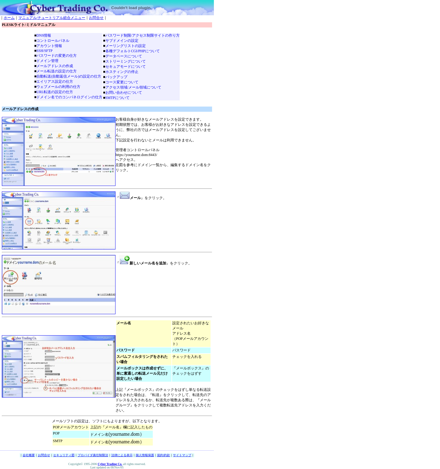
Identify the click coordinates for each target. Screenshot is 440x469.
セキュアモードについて (125, 66)
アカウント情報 (49, 46)
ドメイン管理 (47, 61)
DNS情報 (43, 35)
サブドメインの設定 (121, 40)
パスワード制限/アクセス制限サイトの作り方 (142, 35)
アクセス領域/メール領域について (133, 87)
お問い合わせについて (123, 92)
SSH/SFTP (44, 51)
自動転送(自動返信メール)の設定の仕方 (68, 76)
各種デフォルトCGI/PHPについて (132, 51)
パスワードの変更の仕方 (56, 55)
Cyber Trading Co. (110, 464)
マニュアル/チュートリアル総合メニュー (51, 18)
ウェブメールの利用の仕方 (58, 87)
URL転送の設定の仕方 (54, 92)
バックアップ (116, 77)
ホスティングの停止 (121, 72)
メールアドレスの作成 (54, 66)
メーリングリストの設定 (125, 46)
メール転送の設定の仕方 (56, 71)
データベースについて (123, 56)
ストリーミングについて (125, 61)
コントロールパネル (52, 40)
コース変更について (121, 82)
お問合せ (96, 18)
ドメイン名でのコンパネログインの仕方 (69, 97)
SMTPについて (117, 98)
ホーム (9, 18)
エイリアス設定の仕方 (54, 81)
